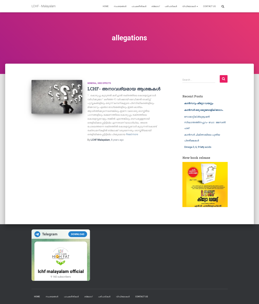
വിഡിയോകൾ (190, 6)
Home (106, 6)
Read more (132, 134)
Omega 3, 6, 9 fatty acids (197, 147)
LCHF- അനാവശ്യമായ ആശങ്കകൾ (123, 89)
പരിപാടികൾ (171, 6)
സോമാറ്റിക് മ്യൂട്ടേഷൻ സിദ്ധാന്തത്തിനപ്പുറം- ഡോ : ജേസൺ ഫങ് (205, 122)
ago (117, 139)
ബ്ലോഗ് (155, 6)
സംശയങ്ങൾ (120, 6)
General (92, 83)
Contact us (209, 6)
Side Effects (104, 83)
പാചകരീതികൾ (138, 6)
